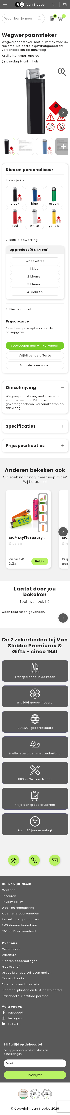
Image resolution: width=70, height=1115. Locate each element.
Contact (8, 890)
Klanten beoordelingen (20, 961)
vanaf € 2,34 (16, 561)
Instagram (13, 1018)
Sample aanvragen (35, 365)
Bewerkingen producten (20, 919)
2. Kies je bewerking (22, 240)
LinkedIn (11, 1024)
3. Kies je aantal (18, 309)
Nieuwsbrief (11, 967)
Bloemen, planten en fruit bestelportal (32, 990)
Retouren (9, 896)
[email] (35, 1063)
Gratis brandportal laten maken (27, 972)
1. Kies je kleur (17, 180)
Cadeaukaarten (14, 978)
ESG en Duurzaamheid (19, 931)
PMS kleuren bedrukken (19, 925)
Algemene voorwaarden (20, 913)
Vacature (9, 955)
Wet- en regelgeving (18, 908)
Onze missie (11, 949)
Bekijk (39, 561)
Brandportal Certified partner (25, 996)
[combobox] (19, 18)
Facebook (13, 1012)
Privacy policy (12, 902)
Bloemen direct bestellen (21, 984)
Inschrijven (35, 1075)
